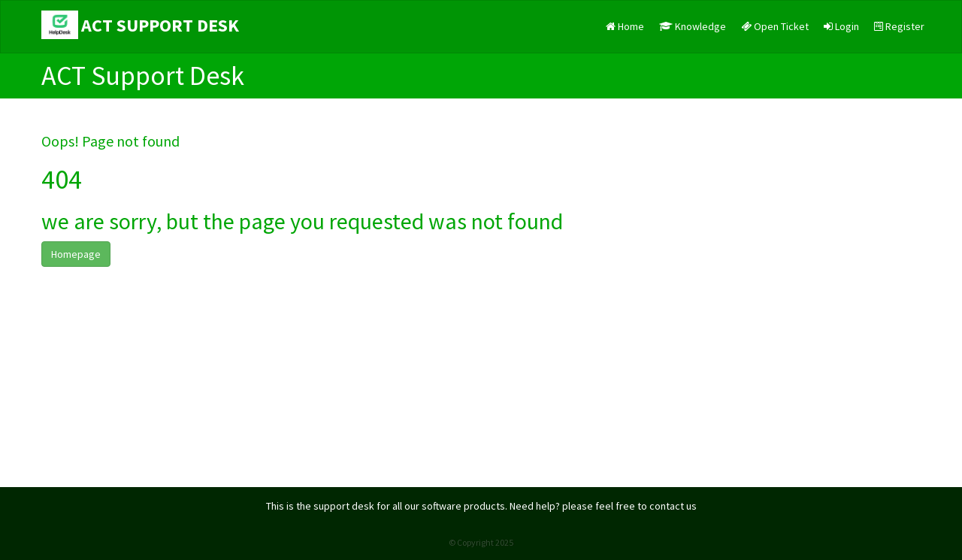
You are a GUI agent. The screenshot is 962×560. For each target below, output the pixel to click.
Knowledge (692, 26)
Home (625, 26)
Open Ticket (775, 26)
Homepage (76, 254)
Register (899, 26)
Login (841, 26)
